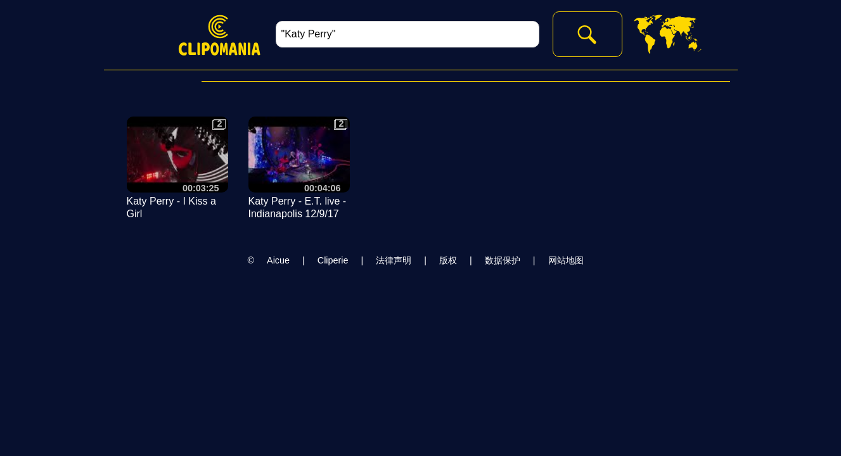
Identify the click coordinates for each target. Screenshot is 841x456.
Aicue (278, 260)
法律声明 (393, 260)
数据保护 (502, 260)
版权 (448, 260)
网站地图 (566, 260)
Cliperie (333, 260)
